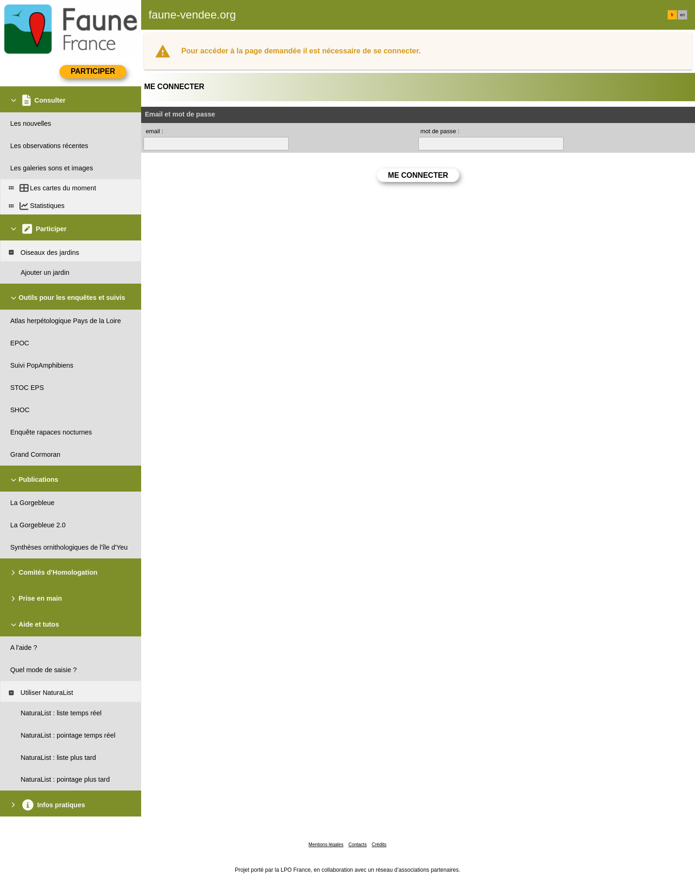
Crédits (379, 844)
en (682, 15)
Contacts (357, 844)
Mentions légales (326, 844)
